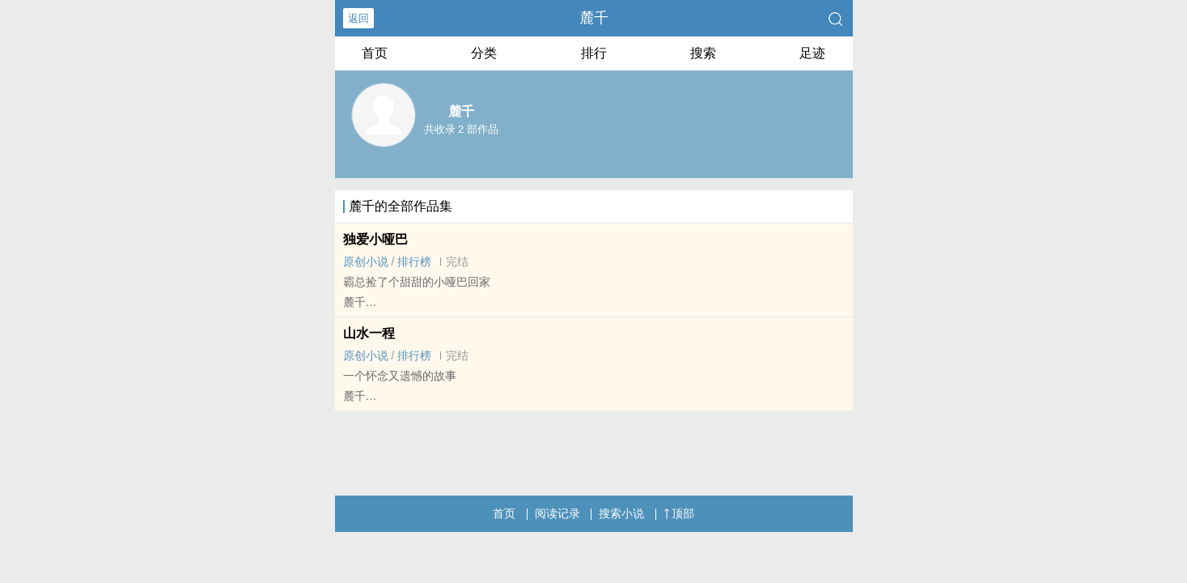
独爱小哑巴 (375, 239)
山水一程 (369, 333)
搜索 (703, 53)
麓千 (593, 18)
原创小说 (365, 261)
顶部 (678, 513)
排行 (594, 53)
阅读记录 (557, 513)
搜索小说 (621, 513)
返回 (358, 18)
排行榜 (414, 261)
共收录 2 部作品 (461, 129)
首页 (375, 53)
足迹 (812, 53)
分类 (484, 53)
